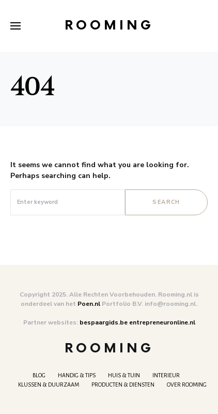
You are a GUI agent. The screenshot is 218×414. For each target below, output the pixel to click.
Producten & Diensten (122, 384)
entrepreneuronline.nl (162, 322)
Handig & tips (77, 375)
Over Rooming (187, 384)
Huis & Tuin (124, 375)
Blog (39, 375)
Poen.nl (88, 304)
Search (166, 202)
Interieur (166, 375)
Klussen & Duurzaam (48, 384)
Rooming (109, 25)
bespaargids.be (104, 322)
